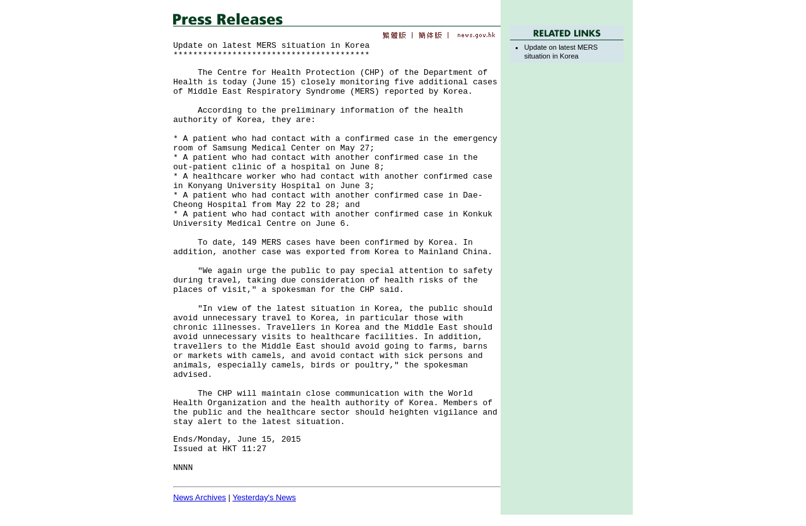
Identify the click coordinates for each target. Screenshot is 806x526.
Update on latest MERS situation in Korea (561, 51)
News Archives (199, 497)
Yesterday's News (264, 497)
